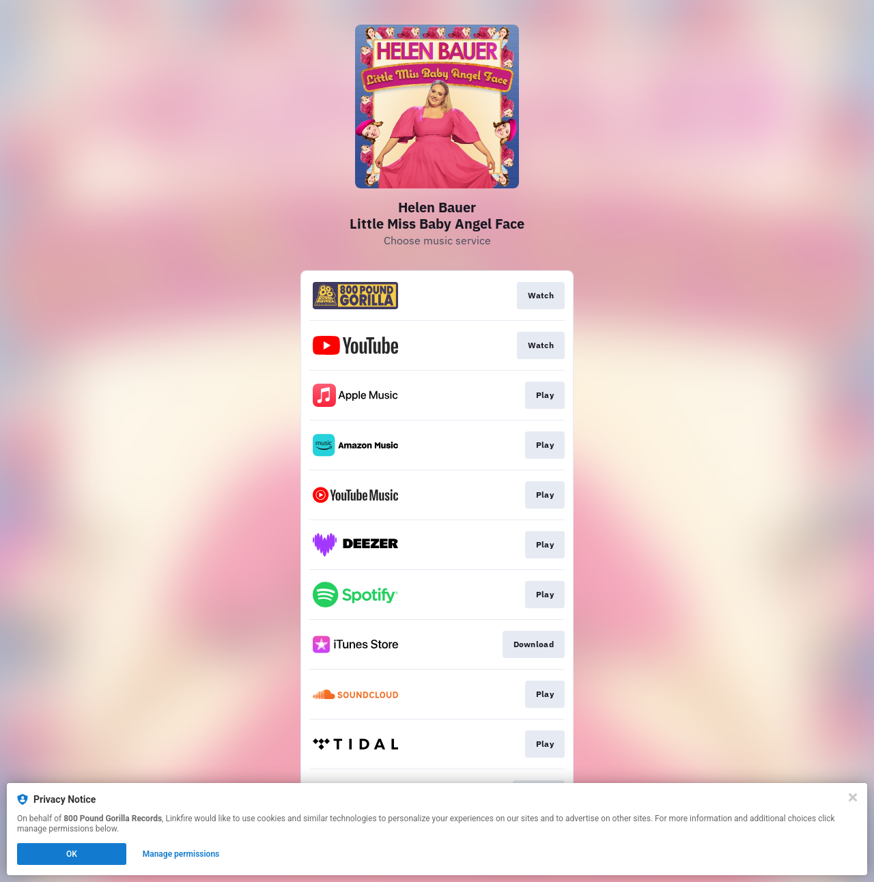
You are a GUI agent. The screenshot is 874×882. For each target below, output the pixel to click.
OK (71, 854)
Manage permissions (181, 854)
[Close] (853, 797)
